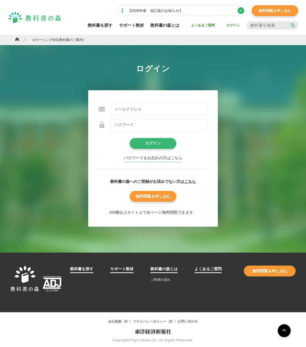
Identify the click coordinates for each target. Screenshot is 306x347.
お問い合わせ (188, 321)
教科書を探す (100, 25)
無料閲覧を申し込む (275, 11)
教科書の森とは (164, 25)
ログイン (233, 25)
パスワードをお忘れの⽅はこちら (153, 158)
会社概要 (115, 321)
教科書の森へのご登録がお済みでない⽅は (153, 181)
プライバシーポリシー (149, 321)
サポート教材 (131, 25)
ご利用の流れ (160, 280)
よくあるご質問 (203, 25)
